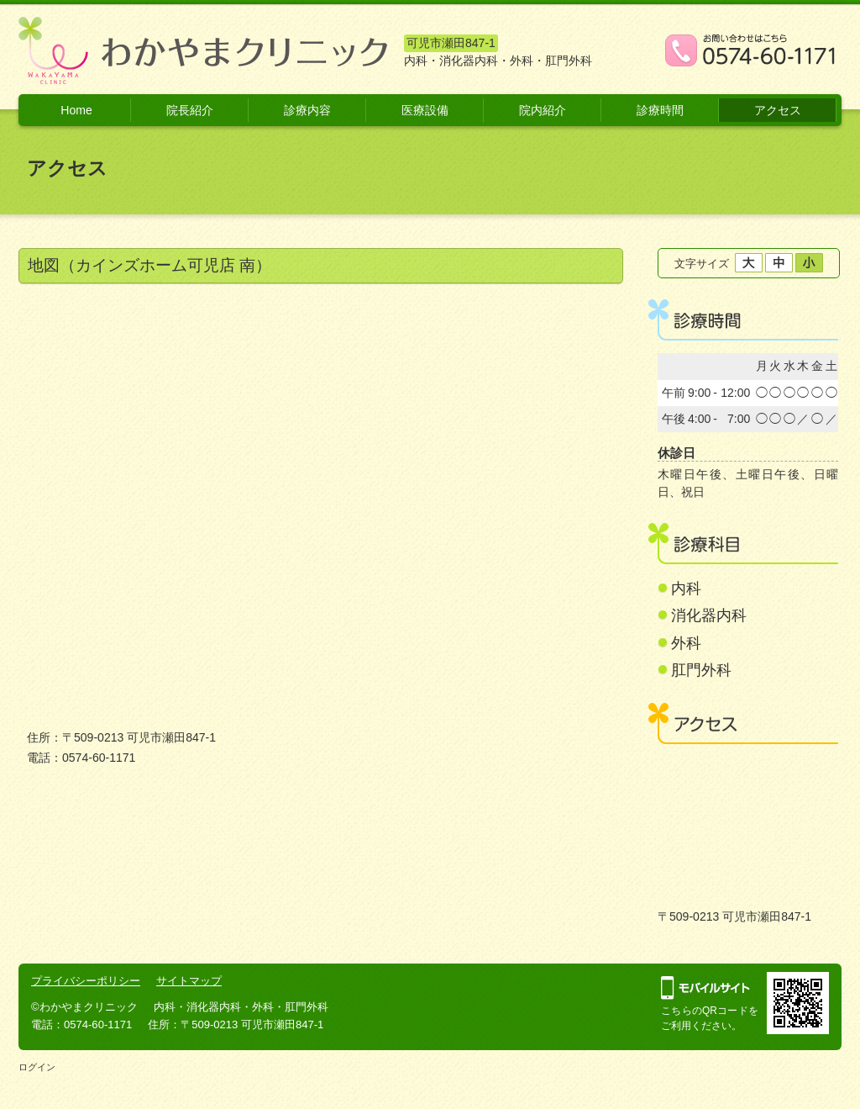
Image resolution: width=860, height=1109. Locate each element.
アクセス (777, 110)
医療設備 (424, 110)
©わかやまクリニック (84, 1007)
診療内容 (307, 110)
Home (76, 110)
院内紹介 (542, 110)
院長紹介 (189, 110)
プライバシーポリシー (85, 980)
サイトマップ (189, 980)
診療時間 (660, 110)
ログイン (36, 1067)
